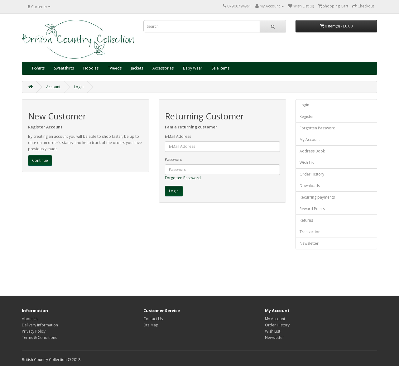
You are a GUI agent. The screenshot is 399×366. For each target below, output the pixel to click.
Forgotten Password (183, 178)
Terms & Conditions (39, 337)
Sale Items (220, 68)
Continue (40, 160)
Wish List (307, 162)
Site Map (150, 325)
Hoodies (91, 68)
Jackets (137, 68)
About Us (30, 318)
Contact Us (153, 318)
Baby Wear (192, 68)
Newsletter (309, 243)
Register (307, 116)
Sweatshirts (64, 68)
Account (53, 86)
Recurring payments (317, 197)
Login (79, 86)
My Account (310, 139)
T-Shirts (38, 68)
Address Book (312, 151)
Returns (306, 220)
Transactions (311, 231)
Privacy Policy (34, 331)
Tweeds (115, 68)
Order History (312, 174)
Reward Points (312, 208)
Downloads (310, 185)
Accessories (163, 68)
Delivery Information (40, 325)
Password (173, 159)
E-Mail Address (178, 136)
